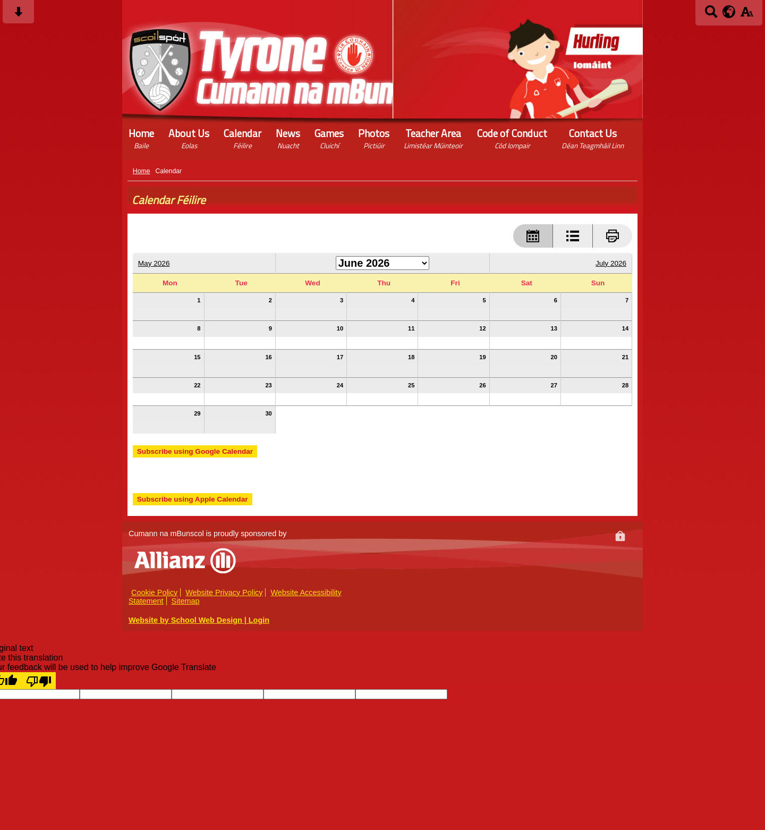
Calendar (242, 139)
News (288, 139)
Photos (373, 139)
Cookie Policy (154, 592)
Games (329, 139)
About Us (188, 139)
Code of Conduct (512, 139)
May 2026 (154, 263)
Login (259, 620)
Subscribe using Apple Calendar (192, 499)
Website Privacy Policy (223, 592)
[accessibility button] (746, 15)
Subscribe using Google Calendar (195, 451)
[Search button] (711, 15)
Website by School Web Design (185, 620)
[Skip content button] (18, 15)
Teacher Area (433, 139)
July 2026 (611, 263)
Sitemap (186, 601)
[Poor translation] (39, 680)
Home (141, 139)
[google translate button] (729, 11)
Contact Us (593, 139)
